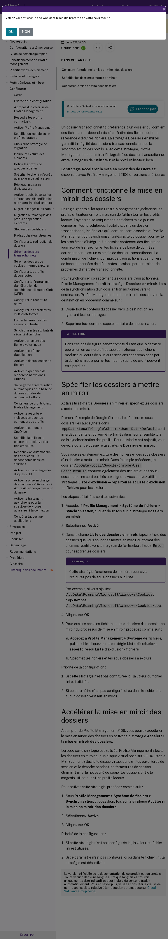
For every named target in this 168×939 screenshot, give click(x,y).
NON (26, 32)
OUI (11, 32)
